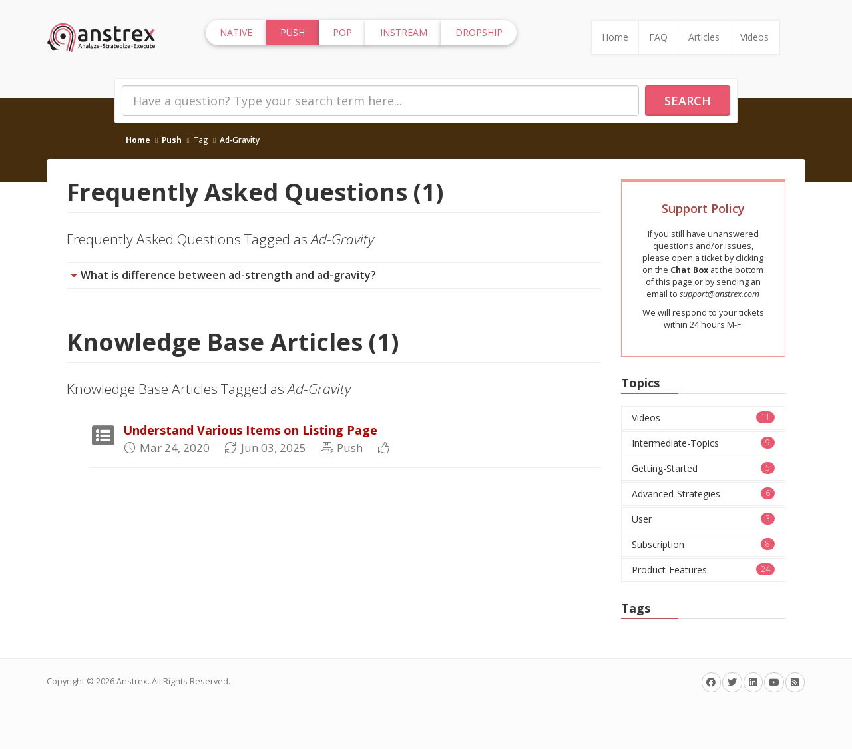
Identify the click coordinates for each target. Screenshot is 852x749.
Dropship (479, 32)
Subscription (703, 544)
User (703, 519)
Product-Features (703, 569)
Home (615, 37)
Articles (704, 37)
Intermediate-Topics (703, 443)
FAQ (658, 37)
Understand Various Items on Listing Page (250, 430)
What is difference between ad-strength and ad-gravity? (228, 275)
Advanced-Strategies (703, 493)
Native (236, 32)
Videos (754, 37)
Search (687, 101)
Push (172, 139)
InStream (403, 32)
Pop (342, 32)
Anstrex (132, 681)
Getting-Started (703, 468)
